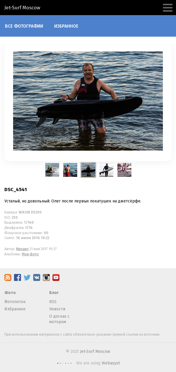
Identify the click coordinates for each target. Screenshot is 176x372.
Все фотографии (24, 26)
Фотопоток (15, 301)
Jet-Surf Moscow (95, 351)
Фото (10, 292)
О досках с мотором (59, 319)
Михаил (22, 249)
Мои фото (30, 254)
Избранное (66, 26)
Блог (54, 292)
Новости (57, 309)
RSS (53, 301)
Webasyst (111, 363)
